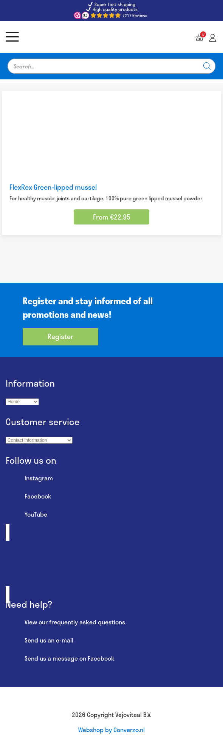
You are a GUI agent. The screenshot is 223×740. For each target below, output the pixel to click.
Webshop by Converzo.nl (111, 729)
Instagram (29, 478)
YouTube (26, 514)
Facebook (28, 496)
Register (60, 336)
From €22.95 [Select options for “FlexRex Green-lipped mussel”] (111, 217)
